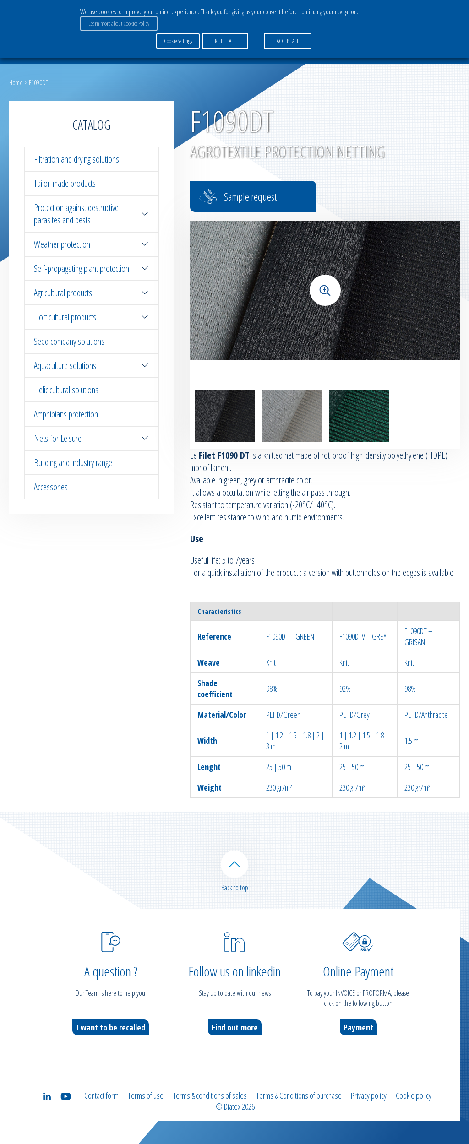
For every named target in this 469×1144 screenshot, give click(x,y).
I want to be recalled (110, 1027)
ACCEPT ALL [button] (288, 41)
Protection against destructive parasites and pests (91, 213)
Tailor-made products (65, 183)
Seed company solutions (69, 341)
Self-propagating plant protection (91, 268)
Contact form (101, 1095)
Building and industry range (73, 462)
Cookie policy (413, 1095)
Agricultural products (91, 293)
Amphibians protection (66, 414)
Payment (358, 1027)
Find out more (235, 1027)
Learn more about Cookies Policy (118, 23)
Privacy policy (369, 1095)
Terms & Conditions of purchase (299, 1095)
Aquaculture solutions (91, 365)
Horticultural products (91, 317)
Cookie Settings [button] (178, 41)
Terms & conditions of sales (210, 1095)
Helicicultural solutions (66, 390)
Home (16, 82)
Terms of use (146, 1095)
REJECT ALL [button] (225, 41)
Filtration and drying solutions (76, 159)
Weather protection (91, 244)
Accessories (51, 487)
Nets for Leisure (91, 438)
